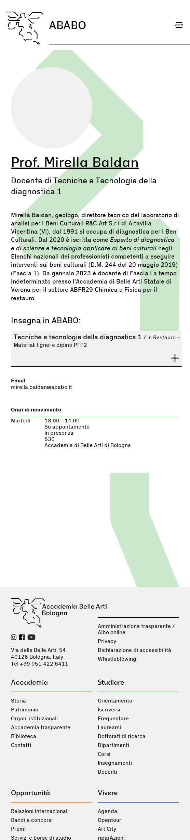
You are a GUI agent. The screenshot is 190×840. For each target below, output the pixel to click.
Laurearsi (109, 727)
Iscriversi (109, 710)
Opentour (109, 820)
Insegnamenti (115, 763)
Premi (18, 829)
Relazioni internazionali (40, 811)
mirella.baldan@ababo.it (41, 387)
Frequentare (113, 719)
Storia (18, 701)
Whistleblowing (117, 659)
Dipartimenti (113, 745)
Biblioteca (23, 736)
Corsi (104, 754)
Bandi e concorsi (32, 820)
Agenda (107, 811)
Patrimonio (24, 710)
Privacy (107, 641)
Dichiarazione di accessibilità (134, 650)
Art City (107, 829)
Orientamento (115, 701)
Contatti (21, 745)
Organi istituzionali (34, 719)
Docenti (107, 772)
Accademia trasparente (40, 727)
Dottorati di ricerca (122, 736)
